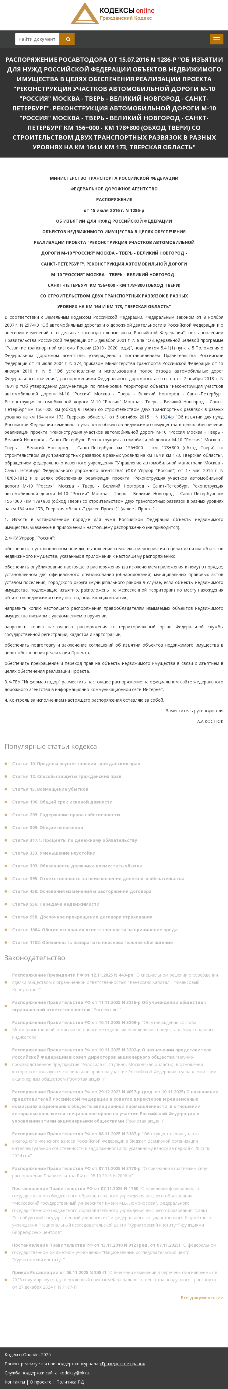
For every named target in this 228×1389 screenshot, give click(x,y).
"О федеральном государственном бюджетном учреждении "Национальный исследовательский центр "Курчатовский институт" (114, 1254)
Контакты (15, 1382)
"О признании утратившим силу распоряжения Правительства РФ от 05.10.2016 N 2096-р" (109, 1173)
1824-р (167, 417)
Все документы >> (202, 1299)
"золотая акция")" (115, 1107)
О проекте (40, 1382)
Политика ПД (70, 1382)
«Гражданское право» (122, 1363)
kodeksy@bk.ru (74, 1373)
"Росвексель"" (109, 1007)
